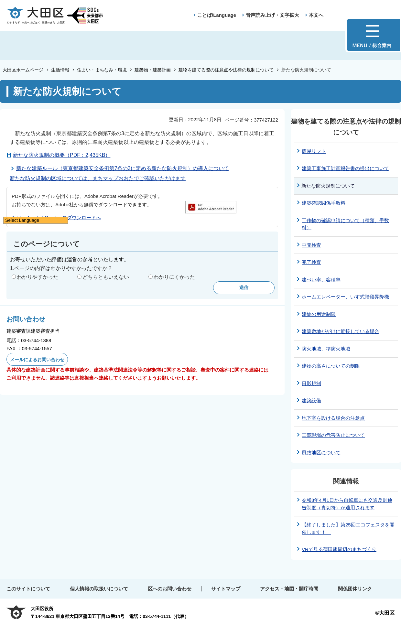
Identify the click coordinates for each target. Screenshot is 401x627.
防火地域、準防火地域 (326, 348)
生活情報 (60, 69)
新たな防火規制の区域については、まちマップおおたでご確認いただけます (98, 178)
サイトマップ (225, 588)
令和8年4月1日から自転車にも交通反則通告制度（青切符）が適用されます (347, 503)
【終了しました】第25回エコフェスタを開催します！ (348, 528)
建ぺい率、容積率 (321, 279)
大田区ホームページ (23, 69)
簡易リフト (314, 151)
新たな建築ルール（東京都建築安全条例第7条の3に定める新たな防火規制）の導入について (122, 168)
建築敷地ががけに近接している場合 (340, 331)
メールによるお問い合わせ (37, 359)
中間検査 (311, 245)
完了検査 (311, 262)
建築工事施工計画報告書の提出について (345, 168)
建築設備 (311, 400)
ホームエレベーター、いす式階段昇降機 (345, 296)
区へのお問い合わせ (169, 588)
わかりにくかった (174, 277)
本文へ (316, 15)
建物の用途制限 (319, 314)
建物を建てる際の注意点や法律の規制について (226, 69)
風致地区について (321, 452)
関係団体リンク (355, 588)
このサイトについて (28, 588)
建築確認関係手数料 (323, 203)
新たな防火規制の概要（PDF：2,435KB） (61, 155)
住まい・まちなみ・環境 (102, 69)
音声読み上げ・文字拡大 (272, 15)
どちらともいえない (105, 277)
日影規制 (311, 383)
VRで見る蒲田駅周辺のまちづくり (339, 549)
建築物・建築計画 (153, 69)
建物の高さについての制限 (331, 366)
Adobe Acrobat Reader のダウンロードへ (56, 217)
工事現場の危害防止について (333, 435)
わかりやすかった (37, 277)
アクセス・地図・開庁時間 (289, 588)
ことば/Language (216, 15)
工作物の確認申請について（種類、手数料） (345, 224)
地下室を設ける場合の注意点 (333, 418)
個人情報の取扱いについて (99, 588)
